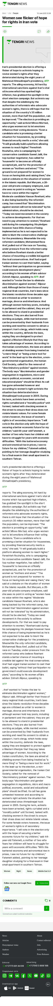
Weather (5, 954)
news (29, 871)
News (4, 936)
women (7, 871)
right (19, 871)
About (39, 936)
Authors (5, 949)
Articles (5, 940)
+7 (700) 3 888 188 (38, 965)
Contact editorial (44, 940)
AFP (46, 80)
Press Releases (43, 954)
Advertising (42, 949)
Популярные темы (10, 945)
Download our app (10, 984)
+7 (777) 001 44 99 (14, 966)
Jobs (39, 945)
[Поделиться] (48, 31)
